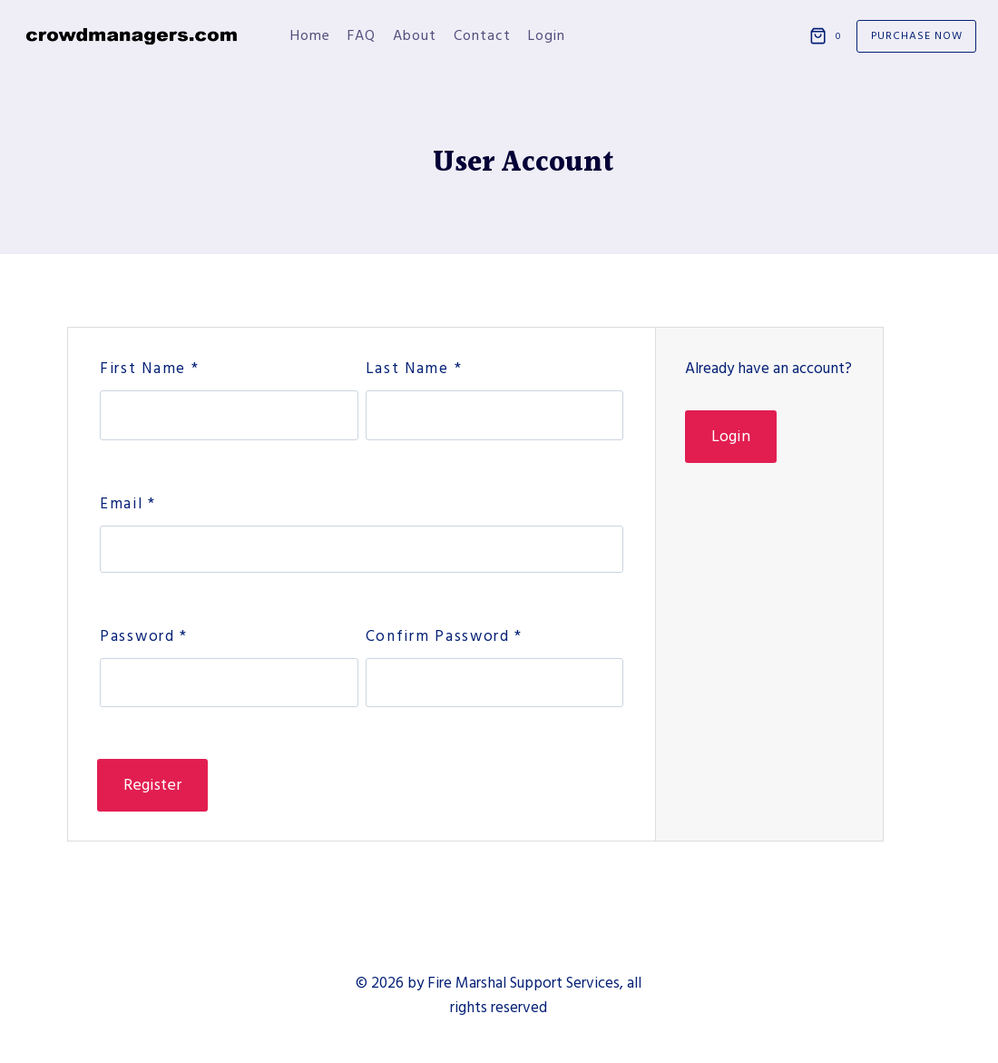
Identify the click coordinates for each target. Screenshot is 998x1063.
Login (546, 35)
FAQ (361, 35)
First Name (149, 368)
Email (128, 504)
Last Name (414, 368)
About (414, 35)
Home (310, 35)
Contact (482, 35)
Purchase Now (917, 36)
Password (144, 636)
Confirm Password (444, 636)
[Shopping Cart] (828, 36)
